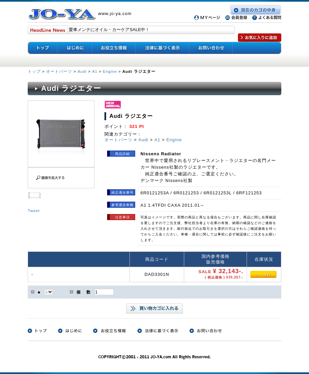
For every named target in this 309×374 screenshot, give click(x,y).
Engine (110, 71)
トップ (35, 71)
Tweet (34, 210)
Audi (81, 71)
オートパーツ (59, 71)
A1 (94, 71)
